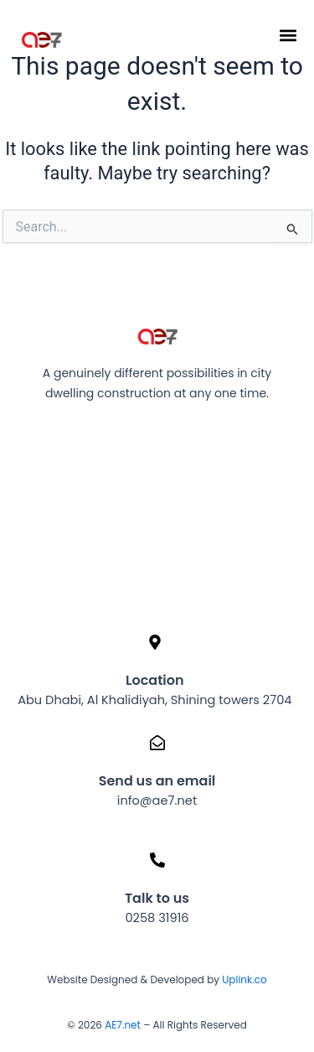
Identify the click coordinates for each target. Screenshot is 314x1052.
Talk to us (157, 898)
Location (154, 680)
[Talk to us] (157, 860)
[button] (287, 35)
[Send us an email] (157, 742)
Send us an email (157, 780)
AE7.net (123, 1025)
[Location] (154, 642)
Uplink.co (243, 979)
